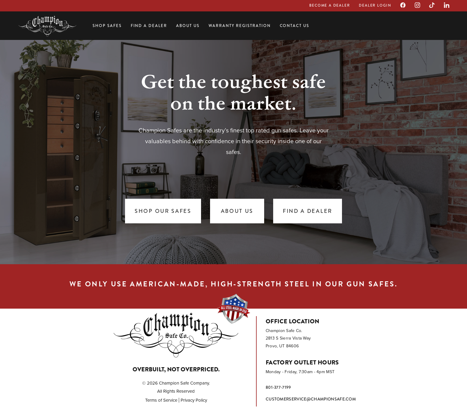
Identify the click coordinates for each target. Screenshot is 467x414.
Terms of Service (161, 400)
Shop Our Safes (163, 211)
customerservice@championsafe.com (311, 399)
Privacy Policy (194, 400)
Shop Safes (107, 26)
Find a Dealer (149, 26)
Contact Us (295, 26)
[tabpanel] (233, 150)
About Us (188, 26)
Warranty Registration (240, 26)
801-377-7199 (278, 387)
